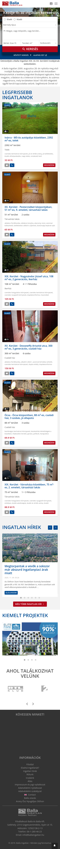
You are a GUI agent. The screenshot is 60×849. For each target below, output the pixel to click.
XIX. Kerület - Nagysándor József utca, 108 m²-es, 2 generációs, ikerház (29, 278)
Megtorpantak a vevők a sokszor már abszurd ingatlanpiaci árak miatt (27, 569)
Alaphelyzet (40, 55)
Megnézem (49, 165)
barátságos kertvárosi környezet (17, 431)
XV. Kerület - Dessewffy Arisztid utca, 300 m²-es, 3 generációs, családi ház (29, 347)
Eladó (9, 19)
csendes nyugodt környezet (15, 295)
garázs (30, 434)
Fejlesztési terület (20, 434)
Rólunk (30, 774)
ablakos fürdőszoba (12, 223)
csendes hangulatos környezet (17, 292)
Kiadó (19, 19)
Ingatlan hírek (21, 527)
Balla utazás (30, 798)
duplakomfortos (33, 295)
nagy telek (26, 156)
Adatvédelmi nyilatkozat (30, 787)
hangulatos (44, 434)
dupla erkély (33, 364)
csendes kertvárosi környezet (16, 154)
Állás (30, 781)
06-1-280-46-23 (34, 831)
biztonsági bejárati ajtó (46, 225)
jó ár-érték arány (35, 154)
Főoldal (30, 764)
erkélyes (8, 503)
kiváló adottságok (19, 503)
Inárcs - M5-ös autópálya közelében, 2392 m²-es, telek (29, 139)
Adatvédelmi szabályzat (30, 791)
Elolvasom (11, 592)
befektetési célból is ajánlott (25, 225)
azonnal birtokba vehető (42, 362)
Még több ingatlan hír (30, 604)
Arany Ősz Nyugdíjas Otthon (30, 801)
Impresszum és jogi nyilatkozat (30, 784)
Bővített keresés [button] (23, 55)
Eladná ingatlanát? (30, 767)
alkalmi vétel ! (26, 362)
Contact (30, 794)
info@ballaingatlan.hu (33, 834)
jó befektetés (48, 154)
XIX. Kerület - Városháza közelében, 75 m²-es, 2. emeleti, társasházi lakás (29, 486)
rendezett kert (36, 156)
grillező (36, 434)
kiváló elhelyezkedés (13, 156)
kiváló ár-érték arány (35, 503)
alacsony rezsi (39, 223)
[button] (55, 846)
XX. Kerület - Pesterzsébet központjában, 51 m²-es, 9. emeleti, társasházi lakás (28, 208)
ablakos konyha (27, 223)
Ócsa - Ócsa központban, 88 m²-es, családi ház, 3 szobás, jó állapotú (29, 416)
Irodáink (30, 777)
